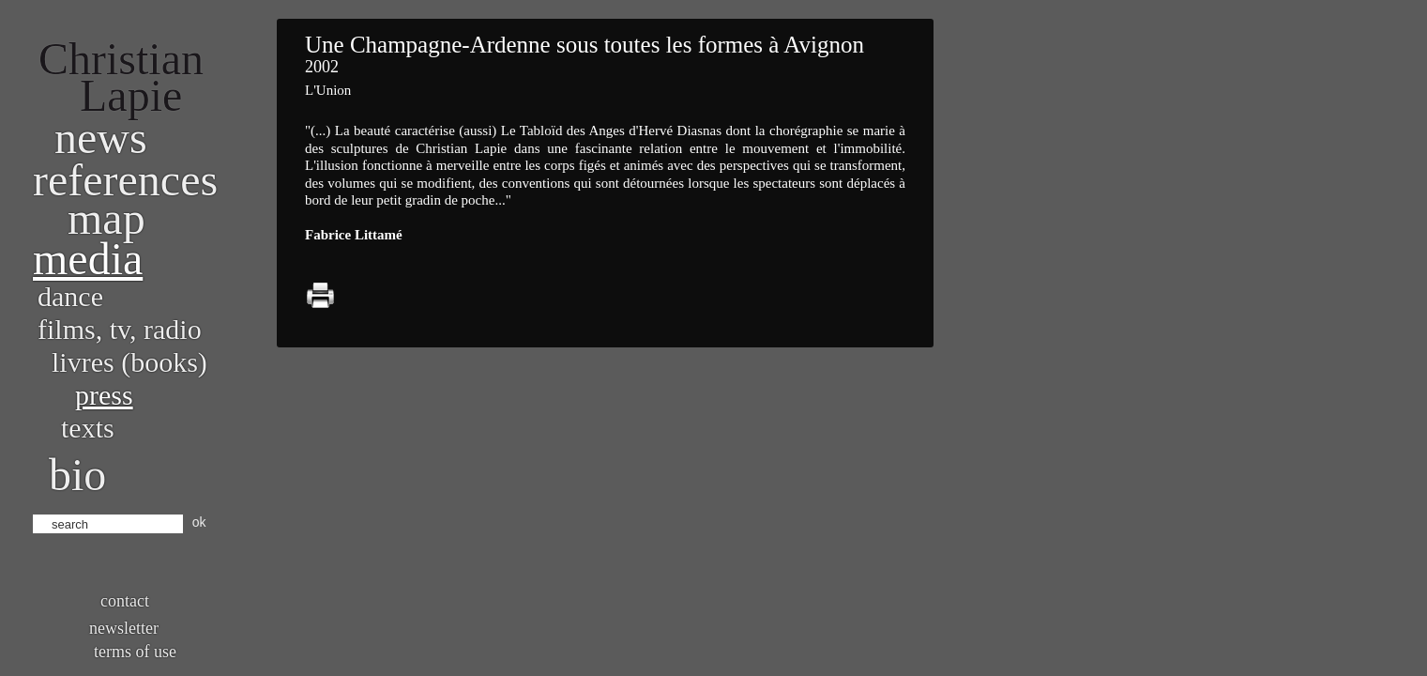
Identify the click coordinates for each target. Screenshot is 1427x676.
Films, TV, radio (120, 329)
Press (104, 394)
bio (77, 474)
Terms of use (135, 651)
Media (88, 259)
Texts (87, 427)
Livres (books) (129, 361)
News (100, 137)
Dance (70, 296)
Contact (124, 601)
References (125, 180)
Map (106, 218)
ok (199, 522)
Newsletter (124, 628)
